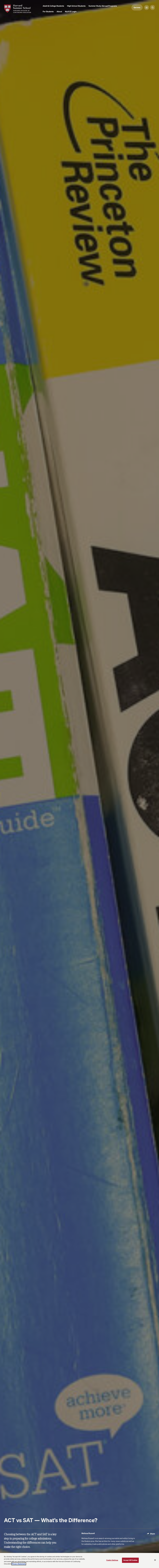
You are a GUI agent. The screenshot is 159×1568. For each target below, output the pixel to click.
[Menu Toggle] (146, 7)
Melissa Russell (88, 1533)
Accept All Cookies (130, 1560)
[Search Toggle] (152, 7)
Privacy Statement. (19, 1564)
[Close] (155, 1560)
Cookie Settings (112, 1560)
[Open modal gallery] (79, 784)
